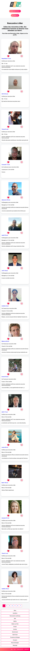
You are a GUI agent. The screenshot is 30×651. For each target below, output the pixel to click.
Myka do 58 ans (5, 341)
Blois (15, 610)
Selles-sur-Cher (15, 624)
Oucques (15, 640)
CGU (15, 649)
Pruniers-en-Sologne (15, 637)
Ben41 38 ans (5, 482)
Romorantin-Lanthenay (15, 616)
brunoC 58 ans (5, 376)
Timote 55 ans (5, 129)
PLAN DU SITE (20, 649)
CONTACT (26, 649)
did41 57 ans (5, 412)
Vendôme (15, 613)
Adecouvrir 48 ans (6, 200)
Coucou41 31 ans (6, 164)
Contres (15, 629)
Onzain (15, 626)
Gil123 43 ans (5, 94)
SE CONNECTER (15, 15)
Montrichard (15, 632)
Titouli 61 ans (5, 553)
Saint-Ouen (15, 634)
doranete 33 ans (5, 518)
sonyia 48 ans (5, 447)
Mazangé (15, 645)
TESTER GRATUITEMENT (15, 11)
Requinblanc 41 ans (6, 58)
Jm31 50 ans (5, 270)
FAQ (12, 649)
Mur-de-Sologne (15, 642)
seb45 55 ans (5, 235)
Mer (15, 618)
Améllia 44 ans (5, 306)
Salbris (15, 621)
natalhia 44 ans (5, 588)
